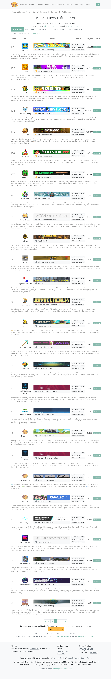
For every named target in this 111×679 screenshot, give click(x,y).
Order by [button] (29, 29)
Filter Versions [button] (75, 29)
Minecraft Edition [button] (43, 29)
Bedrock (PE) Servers (86, 636)
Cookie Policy (86, 658)
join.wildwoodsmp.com (46, 156)
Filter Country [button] (59, 29)
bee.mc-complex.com (46, 113)
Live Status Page (45, 668)
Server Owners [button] (57, 5)
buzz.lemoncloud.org (46, 50)
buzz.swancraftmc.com (46, 198)
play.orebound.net (45, 368)
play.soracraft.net (44, 326)
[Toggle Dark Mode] (98, 4)
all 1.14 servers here (51, 26)
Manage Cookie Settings (62, 668)
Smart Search (37, 33)
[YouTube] (91, 649)
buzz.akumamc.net (45, 135)
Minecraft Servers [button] (27, 5)
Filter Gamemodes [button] (20, 33)
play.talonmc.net (44, 92)
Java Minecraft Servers (60, 636)
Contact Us (61, 654)
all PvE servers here (75, 26)
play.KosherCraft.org (46, 606)
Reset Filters (17, 29)
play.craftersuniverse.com (47, 584)
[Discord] (81, 649)
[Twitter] (88, 649)
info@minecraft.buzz (65, 651)
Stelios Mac (34, 649)
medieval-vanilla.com (46, 347)
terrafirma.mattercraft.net (48, 391)
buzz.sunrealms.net (45, 71)
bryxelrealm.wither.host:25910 (49, 305)
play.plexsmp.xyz (44, 501)
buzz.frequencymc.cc (46, 522)
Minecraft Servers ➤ (56, 629)
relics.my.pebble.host (46, 262)
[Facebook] (84, 649)
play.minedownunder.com (47, 480)
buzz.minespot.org (45, 177)
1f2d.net (41, 283)
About (27, 651)
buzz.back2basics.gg (46, 414)
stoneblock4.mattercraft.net (48, 458)
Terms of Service (58, 658)
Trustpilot (93, 653)
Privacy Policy (71, 658)
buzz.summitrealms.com (47, 220)
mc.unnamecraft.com (46, 542)
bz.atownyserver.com (46, 436)
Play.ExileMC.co (43, 241)
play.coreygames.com (46, 563)
